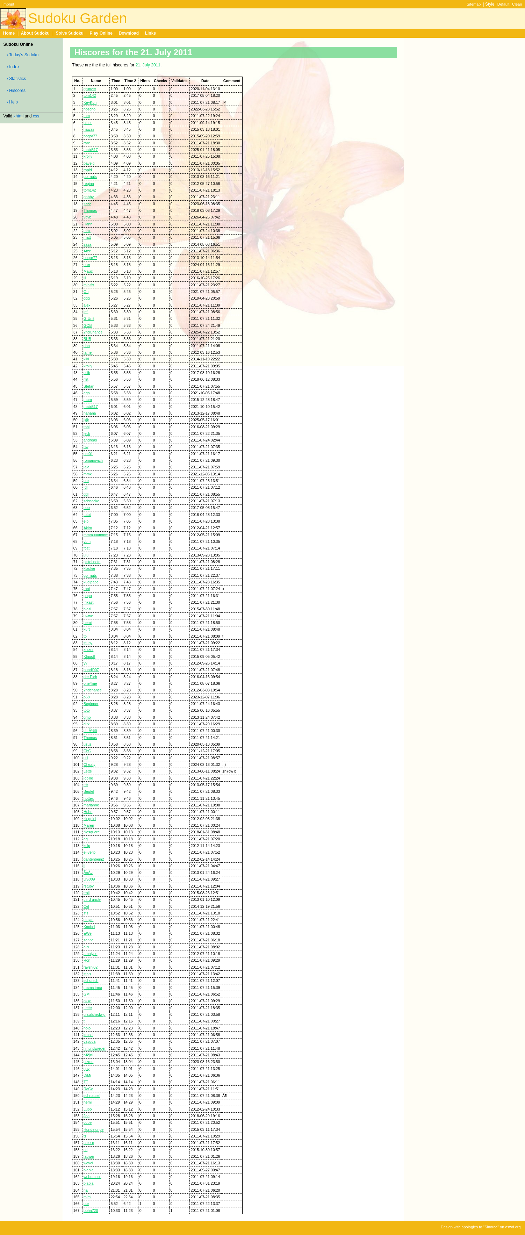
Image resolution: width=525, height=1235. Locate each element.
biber (88, 123)
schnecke (91, 501)
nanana (90, 413)
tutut (87, 514)
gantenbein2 (94, 859)
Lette (88, 771)
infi (86, 312)
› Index (13, 66)
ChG (87, 751)
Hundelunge (93, 1129)
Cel (86, 906)
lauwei (89, 1156)
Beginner (91, 704)
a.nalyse (91, 954)
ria (86, 1190)
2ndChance (93, 332)
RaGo (88, 1089)
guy (86, 1069)
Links (150, 33)
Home (9, 33)
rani (87, 589)
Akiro (88, 528)
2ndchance (93, 690)
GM (86, 994)
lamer (88, 352)
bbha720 (91, 1210)
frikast (88, 602)
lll (85, 278)
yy (85, 663)
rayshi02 (91, 967)
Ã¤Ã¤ (88, 872)
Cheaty (89, 764)
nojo (87, 1028)
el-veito (89, 852)
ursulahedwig (95, 1014)
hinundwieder (95, 1048)
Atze (87, 251)
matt (87, 237)
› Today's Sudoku (22, 54)
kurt (87, 629)
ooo (87, 507)
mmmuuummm (96, 535)
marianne (91, 805)
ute (86, 481)
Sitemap (474, 4)
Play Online (101, 33)
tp (85, 636)
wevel (88, 1163)
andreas (90, 440)
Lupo (88, 1109)
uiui (86, 555)
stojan (88, 920)
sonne (89, 940)
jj (84, 866)
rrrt (86, 379)
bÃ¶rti (88, 1055)
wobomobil (92, 1177)
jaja (86, 467)
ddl (86, 494)
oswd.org (512, 1227)
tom (87, 116)
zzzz (87, 204)
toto (87, 710)
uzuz (87, 744)
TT (86, 1082)
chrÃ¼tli (90, 730)
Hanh (88, 224)
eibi (86, 521)
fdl (85, 487)
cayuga (89, 1041)
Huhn (88, 812)
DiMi (87, 1075)
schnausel (92, 1095)
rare (87, 143)
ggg (87, 298)
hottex (89, 798)
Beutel (89, 791)
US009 (89, 879)
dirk (86, 724)
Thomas (90, 210)
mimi (87, 1197)
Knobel (89, 927)
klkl (86, 359)
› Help (12, 102)
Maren (89, 825)
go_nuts (90, 176)
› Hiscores (16, 90)
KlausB (89, 656)
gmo (87, 717)
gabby (89, 197)
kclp (87, 845)
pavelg (89, 163)
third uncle (92, 899)
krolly (88, 156)
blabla (88, 1170)
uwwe (88, 616)
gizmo (88, 1062)
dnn (87, 346)
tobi (86, 427)
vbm (87, 541)
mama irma (93, 987)
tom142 (90, 95)
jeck (87, 433)
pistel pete (92, 562)
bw (86, 447)
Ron (87, 960)
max (87, 231)
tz (85, 1136)
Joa (86, 1116)
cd (85, 1150)
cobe (88, 1122)
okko (87, 1001)
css (36, 116)
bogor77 (90, 136)
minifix (89, 285)
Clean (517, 4)
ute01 (88, 454)
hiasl (87, 609)
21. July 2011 (148, 65)
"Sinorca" (491, 1227)
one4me (90, 683)
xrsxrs (88, 649)
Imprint (8, 4)
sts (86, 913)
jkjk (86, 420)
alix (86, 947)
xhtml (19, 116)
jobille (88, 778)
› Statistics (16, 78)
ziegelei (90, 819)
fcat (86, 548)
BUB (87, 339)
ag (86, 839)
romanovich (93, 460)
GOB (88, 325)
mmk (88, 474)
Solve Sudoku (70, 33)
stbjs (87, 974)
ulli (86, 758)
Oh (86, 291)
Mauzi (88, 271)
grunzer (90, 89)
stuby (88, 643)
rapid (88, 170)
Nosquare (92, 832)
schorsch (91, 980)
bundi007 (91, 670)
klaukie (89, 568)
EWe (88, 933)
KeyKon (90, 102)
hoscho (89, 109)
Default (503, 4)
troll (86, 893)
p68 (87, 697)
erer (87, 265)
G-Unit (89, 318)
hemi (88, 622)
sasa (87, 244)
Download (129, 33)
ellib (87, 373)
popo (88, 596)
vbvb (87, 217)
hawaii (89, 129)
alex (87, 305)
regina (89, 183)
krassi (88, 1035)
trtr (86, 785)
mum (88, 399)
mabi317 (91, 150)
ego (87, 393)
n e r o (89, 1143)
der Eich (90, 677)
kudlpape (91, 582)
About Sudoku (35, 33)
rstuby (89, 886)
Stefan (89, 386)
